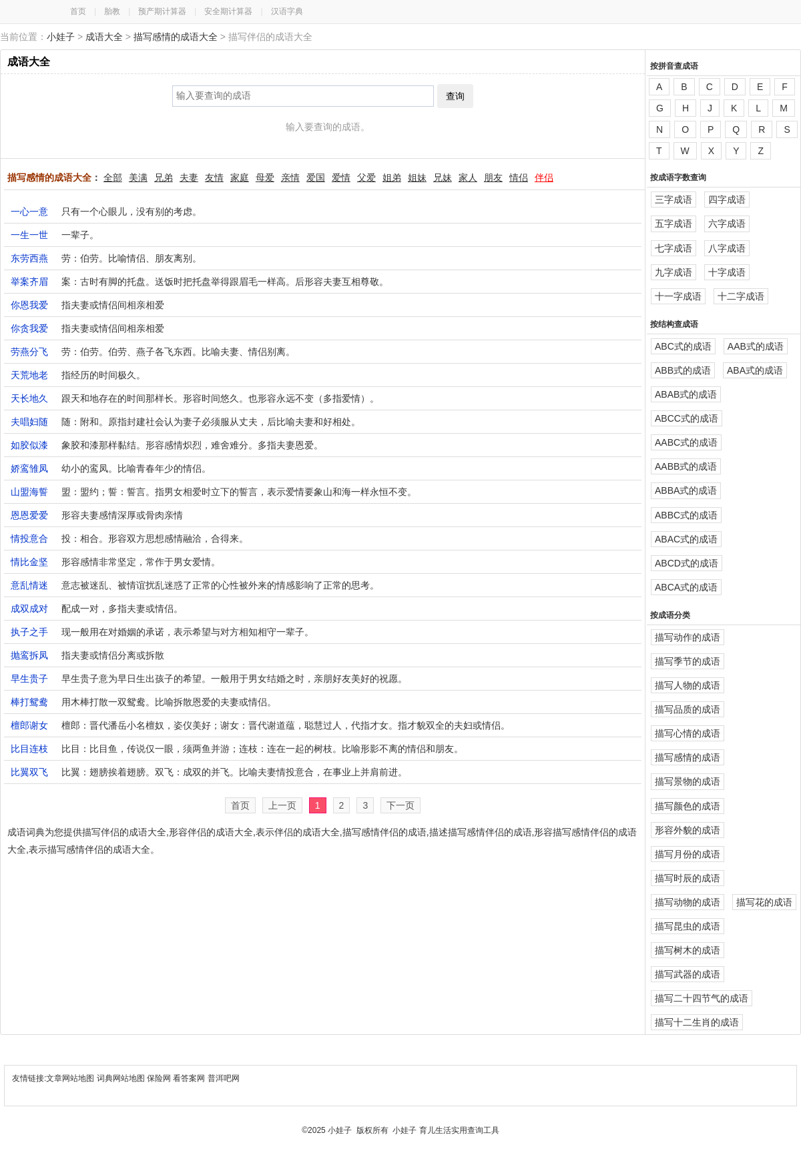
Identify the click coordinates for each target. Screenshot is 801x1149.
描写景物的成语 (687, 781)
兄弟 (163, 177)
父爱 (366, 177)
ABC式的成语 (683, 346)
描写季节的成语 (687, 661)
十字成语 (727, 272)
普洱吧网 (224, 1078)
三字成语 (673, 199)
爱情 (341, 177)
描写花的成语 (764, 902)
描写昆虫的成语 (687, 926)
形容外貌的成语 (687, 830)
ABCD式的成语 (686, 563)
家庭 (239, 177)
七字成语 (673, 248)
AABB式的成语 (686, 466)
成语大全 (104, 36)
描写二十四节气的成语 (701, 998)
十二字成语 (741, 296)
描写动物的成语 (687, 902)
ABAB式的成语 (686, 394)
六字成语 (727, 223)
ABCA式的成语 (686, 587)
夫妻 (189, 177)
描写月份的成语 (687, 854)
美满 (138, 177)
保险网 (159, 1078)
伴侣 (544, 177)
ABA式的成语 (755, 370)
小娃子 (61, 36)
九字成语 (673, 272)
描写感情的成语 (687, 757)
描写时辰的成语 (687, 878)
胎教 (112, 11)
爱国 (315, 177)
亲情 (290, 177)
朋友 (493, 177)
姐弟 (391, 177)
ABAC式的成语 (686, 539)
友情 (214, 177)
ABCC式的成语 (686, 418)
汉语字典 (287, 11)
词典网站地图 (122, 1078)
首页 (78, 11)
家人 (468, 177)
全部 (112, 177)
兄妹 (442, 177)
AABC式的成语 (686, 442)
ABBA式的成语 (686, 490)
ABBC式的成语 (686, 515)
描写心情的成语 (687, 733)
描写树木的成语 (687, 950)
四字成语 (727, 199)
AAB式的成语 (756, 346)
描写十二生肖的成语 (697, 1022)
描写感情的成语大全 (176, 36)
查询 (455, 96)
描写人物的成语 (687, 685)
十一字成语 (678, 296)
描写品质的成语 (687, 709)
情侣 (518, 177)
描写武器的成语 (687, 974)
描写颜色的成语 (687, 806)
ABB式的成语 (683, 370)
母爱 (265, 177)
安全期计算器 (228, 11)
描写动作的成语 (687, 637)
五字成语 (673, 223)
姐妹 (417, 177)
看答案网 (189, 1078)
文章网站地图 (71, 1078)
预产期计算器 (162, 11)
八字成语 (727, 248)
